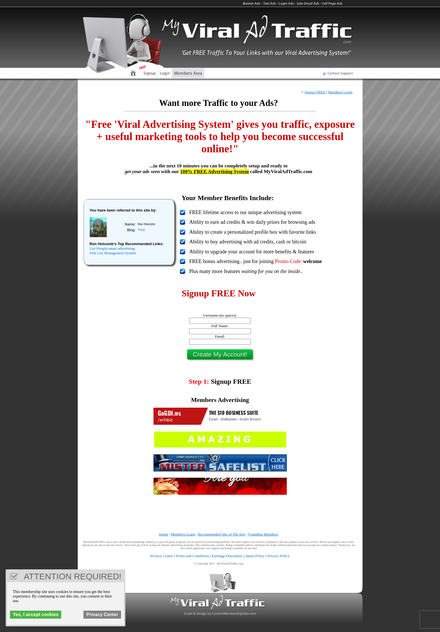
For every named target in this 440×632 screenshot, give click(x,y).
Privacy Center (161, 556)
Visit (141, 229)
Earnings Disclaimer (227, 556)
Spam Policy (255, 556)
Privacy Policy (278, 556)
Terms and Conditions (192, 556)
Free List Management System (113, 253)
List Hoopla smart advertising (112, 248)
